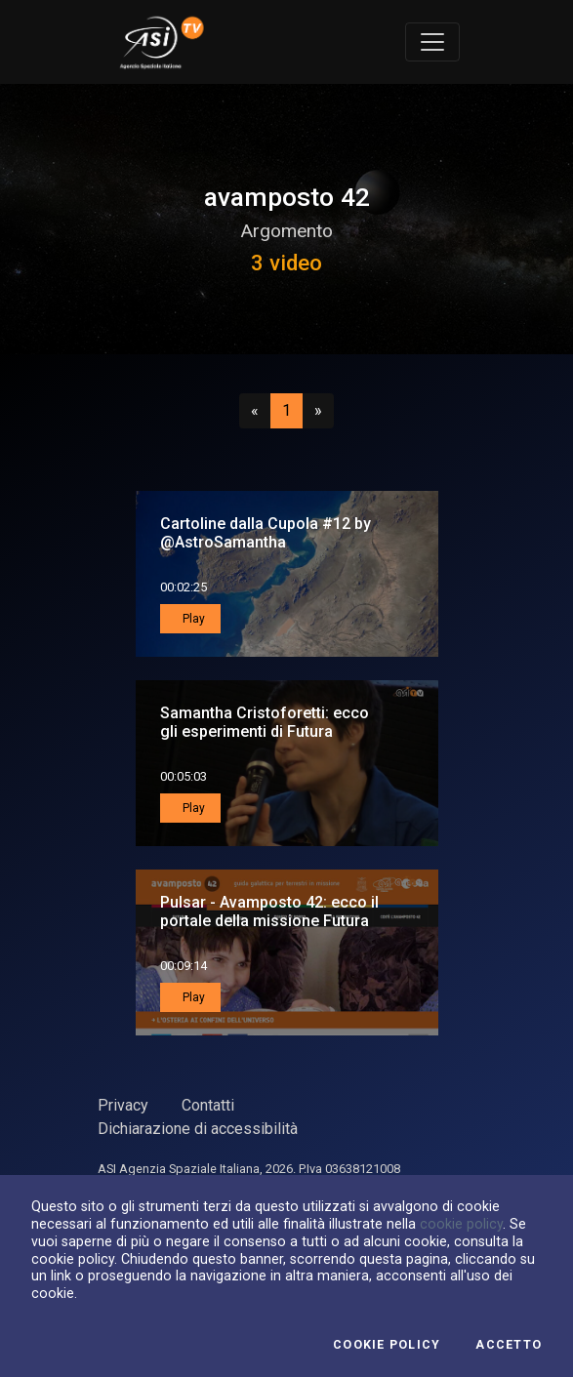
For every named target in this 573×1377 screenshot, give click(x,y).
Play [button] (192, 619)
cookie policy (461, 1224)
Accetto (508, 1345)
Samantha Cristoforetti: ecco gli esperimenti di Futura (264, 722)
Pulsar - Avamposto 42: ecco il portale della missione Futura (269, 911)
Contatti (208, 1105)
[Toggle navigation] (432, 41)
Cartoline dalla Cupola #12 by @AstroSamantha (265, 532)
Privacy (123, 1105)
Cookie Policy (386, 1345)
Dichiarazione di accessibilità (198, 1128)
